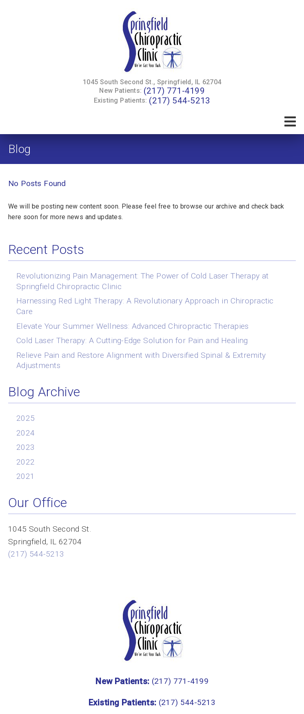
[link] (152, 42)
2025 (25, 418)
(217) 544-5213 (179, 101)
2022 (25, 462)
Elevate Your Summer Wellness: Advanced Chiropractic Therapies (132, 326)
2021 (25, 476)
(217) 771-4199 (174, 91)
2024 (25, 433)
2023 (25, 447)
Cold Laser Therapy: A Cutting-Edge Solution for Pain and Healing (132, 340)
